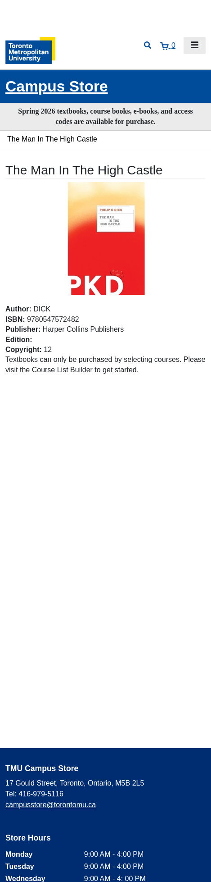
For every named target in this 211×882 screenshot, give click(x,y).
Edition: (18, 339)
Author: (18, 309)
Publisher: (22, 329)
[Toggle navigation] (195, 45)
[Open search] (147, 45)
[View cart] (167, 45)
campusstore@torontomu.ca (50, 805)
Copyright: (23, 349)
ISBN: (15, 319)
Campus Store (56, 86)
